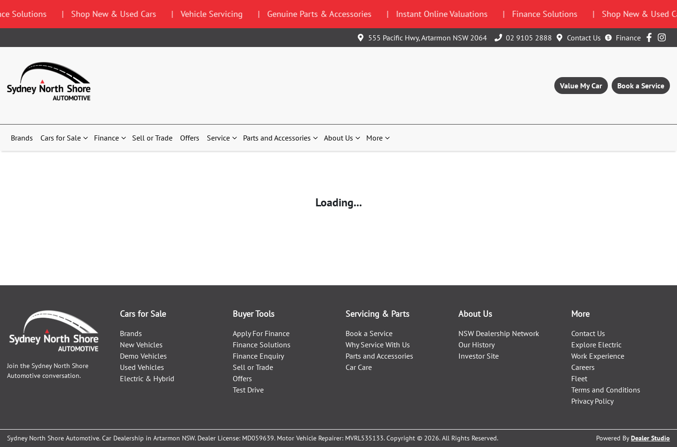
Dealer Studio (650, 438)
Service (223, 137)
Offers (189, 137)
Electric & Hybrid (147, 378)
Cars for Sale (65, 137)
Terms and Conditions (605, 389)
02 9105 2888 (529, 37)
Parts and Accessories (281, 137)
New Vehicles (141, 344)
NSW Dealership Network (498, 333)
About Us (343, 137)
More (379, 137)
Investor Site (478, 356)
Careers (583, 367)
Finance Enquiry (258, 356)
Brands (22, 137)
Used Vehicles (142, 367)
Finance (628, 37)
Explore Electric (596, 344)
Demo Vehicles (143, 356)
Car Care (359, 367)
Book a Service (640, 85)
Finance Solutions (262, 344)
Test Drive (248, 389)
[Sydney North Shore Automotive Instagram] (663, 37)
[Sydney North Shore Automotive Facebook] (651, 37)
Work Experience (597, 356)
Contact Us (584, 37)
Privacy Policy (592, 401)
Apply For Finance (261, 333)
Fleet (579, 378)
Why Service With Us (378, 344)
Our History (476, 344)
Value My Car (581, 85)
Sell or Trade (152, 137)
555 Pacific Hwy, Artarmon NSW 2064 (427, 37)
